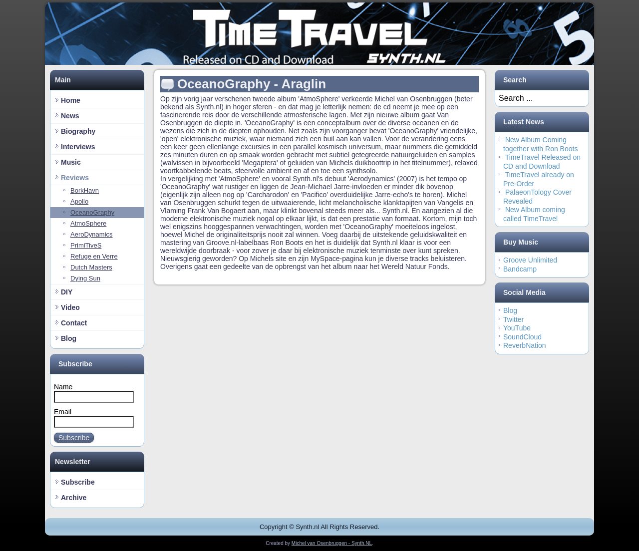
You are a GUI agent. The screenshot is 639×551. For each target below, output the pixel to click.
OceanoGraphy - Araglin (251, 83)
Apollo (79, 201)
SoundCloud (522, 337)
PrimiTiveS (85, 245)
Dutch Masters (91, 267)
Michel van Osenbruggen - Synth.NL (332, 543)
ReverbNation (524, 345)
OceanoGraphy (92, 212)
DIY (66, 292)
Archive (73, 498)
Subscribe (73, 438)
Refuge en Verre (94, 256)
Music (71, 162)
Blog (68, 338)
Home (70, 100)
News (70, 116)
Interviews (78, 147)
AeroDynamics (91, 234)
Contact (74, 323)
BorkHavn (84, 190)
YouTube (517, 328)
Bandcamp (520, 269)
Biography (78, 131)
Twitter (513, 319)
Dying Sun (85, 278)
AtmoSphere (88, 223)
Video (70, 307)
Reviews (75, 178)
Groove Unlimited (530, 260)
